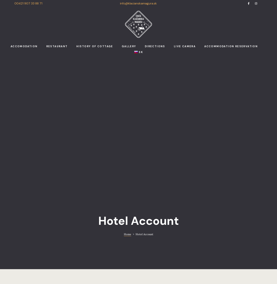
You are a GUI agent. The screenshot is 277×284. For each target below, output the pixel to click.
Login (32, 149)
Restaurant (57, 46)
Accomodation (24, 46)
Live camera (185, 46)
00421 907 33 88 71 (28, 3)
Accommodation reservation (231, 46)
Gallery (129, 46)
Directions (155, 46)
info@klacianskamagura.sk (138, 3)
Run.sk (152, 271)
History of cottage (94, 46)
